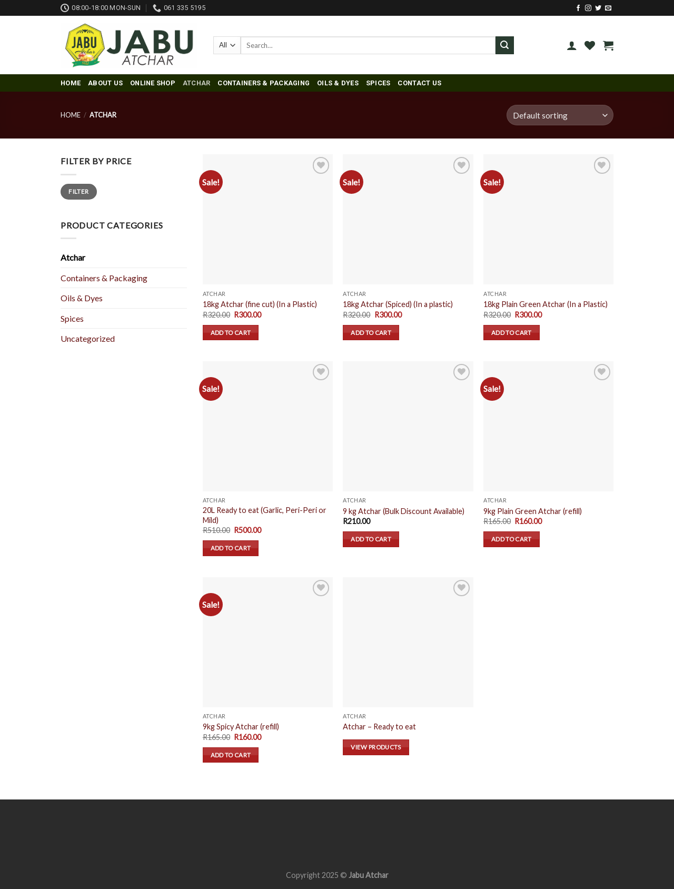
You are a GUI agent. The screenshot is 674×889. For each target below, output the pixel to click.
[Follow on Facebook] (578, 8)
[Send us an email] (608, 8)
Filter (78, 191)
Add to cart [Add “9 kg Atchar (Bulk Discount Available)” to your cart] (371, 539)
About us (105, 83)
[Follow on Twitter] (598, 8)
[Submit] (504, 45)
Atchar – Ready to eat (379, 726)
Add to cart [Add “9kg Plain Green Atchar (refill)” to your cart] (511, 539)
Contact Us (419, 83)
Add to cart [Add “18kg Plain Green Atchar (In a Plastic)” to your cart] (511, 332)
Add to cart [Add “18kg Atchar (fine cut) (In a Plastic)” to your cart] (231, 332)
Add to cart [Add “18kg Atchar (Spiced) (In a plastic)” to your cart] (371, 332)
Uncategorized (88, 338)
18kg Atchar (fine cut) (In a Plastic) (260, 304)
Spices (378, 83)
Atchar (197, 83)
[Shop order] (560, 115)
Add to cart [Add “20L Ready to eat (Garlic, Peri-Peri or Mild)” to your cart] (231, 548)
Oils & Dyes (338, 83)
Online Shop (152, 83)
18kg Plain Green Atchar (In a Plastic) (545, 304)
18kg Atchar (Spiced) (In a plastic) (398, 304)
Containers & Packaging (263, 83)
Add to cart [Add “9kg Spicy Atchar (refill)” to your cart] (231, 755)
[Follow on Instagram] (588, 8)
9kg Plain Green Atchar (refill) (532, 511)
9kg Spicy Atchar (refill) (241, 726)
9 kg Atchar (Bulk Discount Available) (403, 511)
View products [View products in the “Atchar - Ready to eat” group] (376, 747)
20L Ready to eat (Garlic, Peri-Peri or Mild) (264, 515)
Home (71, 83)
